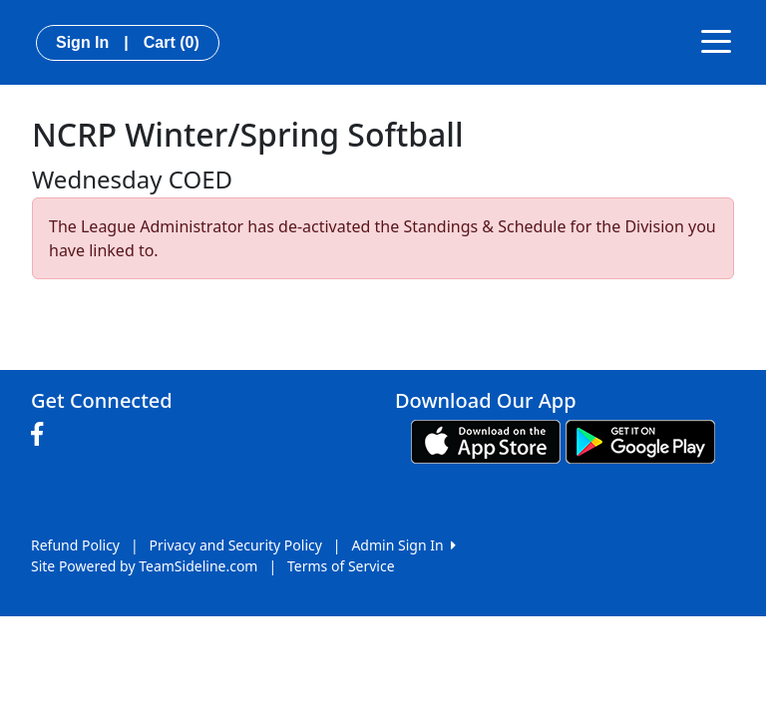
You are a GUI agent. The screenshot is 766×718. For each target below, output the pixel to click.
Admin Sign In (403, 545)
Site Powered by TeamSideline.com (144, 565)
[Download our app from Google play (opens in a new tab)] (640, 440)
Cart (171, 42)
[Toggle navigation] (716, 40)
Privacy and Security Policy (236, 545)
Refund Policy (75, 545)
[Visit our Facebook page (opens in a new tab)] (42, 435)
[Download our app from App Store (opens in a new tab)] (486, 440)
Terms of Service (341, 565)
